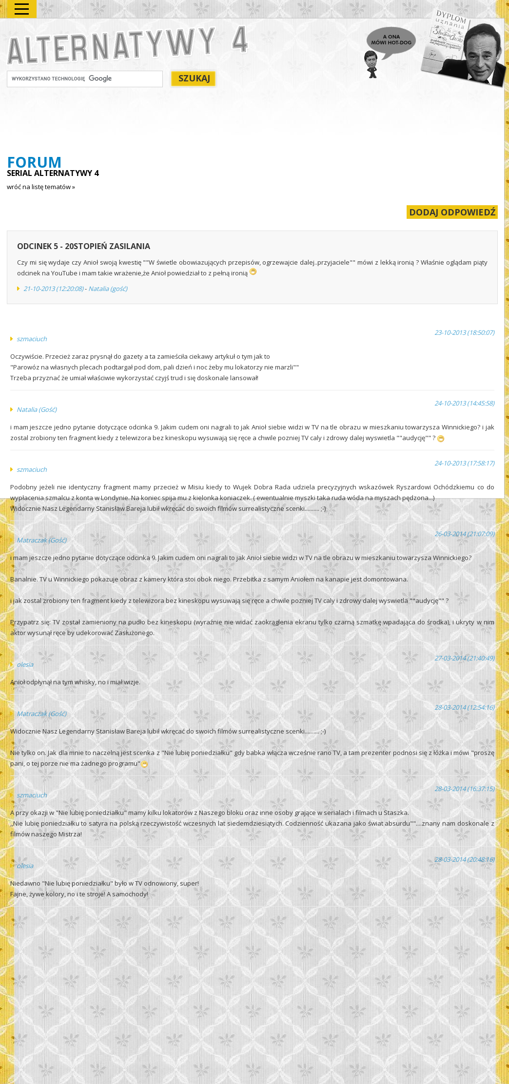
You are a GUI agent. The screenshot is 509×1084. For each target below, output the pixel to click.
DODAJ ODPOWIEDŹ (452, 212)
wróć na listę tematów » (41, 186)
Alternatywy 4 (128, 42)
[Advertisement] (184, 122)
